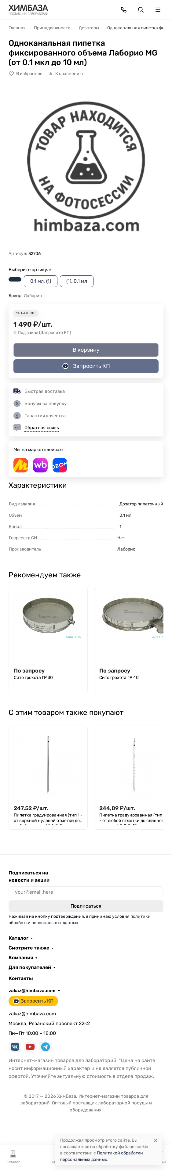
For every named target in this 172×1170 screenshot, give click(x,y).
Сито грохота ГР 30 (33, 677)
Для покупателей (30, 967)
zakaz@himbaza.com (32, 990)
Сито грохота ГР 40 (119, 677)
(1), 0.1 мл (76, 281)
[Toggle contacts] (123, 10)
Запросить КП (86, 366)
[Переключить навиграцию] (157, 10)
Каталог (18, 938)
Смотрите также (29, 948)
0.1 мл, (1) (40, 281)
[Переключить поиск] (141, 10)
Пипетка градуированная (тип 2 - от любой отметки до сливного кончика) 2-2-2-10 (132, 819)
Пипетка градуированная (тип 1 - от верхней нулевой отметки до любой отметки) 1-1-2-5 (48, 819)
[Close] (155, 1140)
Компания (21, 957)
